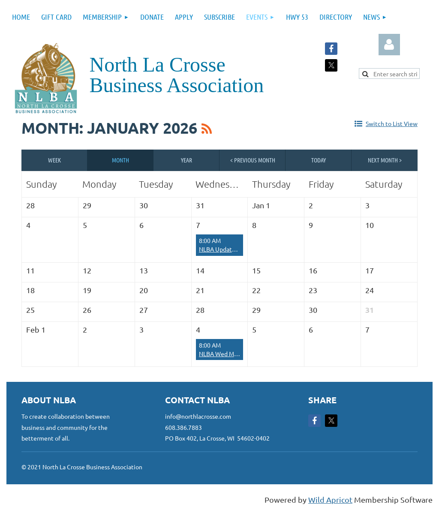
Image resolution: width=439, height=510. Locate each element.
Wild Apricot (330, 499)
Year (186, 160)
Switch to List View (392, 123)
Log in (389, 44)
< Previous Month (252, 160)
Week (54, 160)
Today (318, 160)
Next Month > (385, 160)
